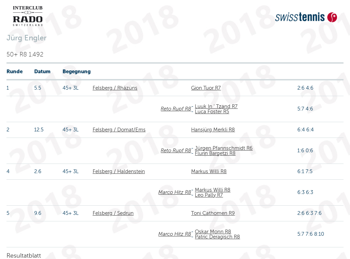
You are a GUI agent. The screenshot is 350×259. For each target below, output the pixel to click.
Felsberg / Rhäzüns (115, 88)
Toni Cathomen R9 (213, 213)
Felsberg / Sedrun (113, 213)
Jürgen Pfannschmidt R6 (224, 148)
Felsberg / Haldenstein (119, 171)
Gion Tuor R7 (206, 88)
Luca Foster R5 (212, 111)
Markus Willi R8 (209, 171)
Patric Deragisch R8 (217, 236)
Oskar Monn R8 (213, 231)
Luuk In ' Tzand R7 (216, 106)
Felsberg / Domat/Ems (119, 129)
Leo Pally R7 (209, 195)
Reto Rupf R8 (176, 109)
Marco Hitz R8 (174, 192)
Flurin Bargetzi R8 (215, 153)
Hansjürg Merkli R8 (213, 129)
